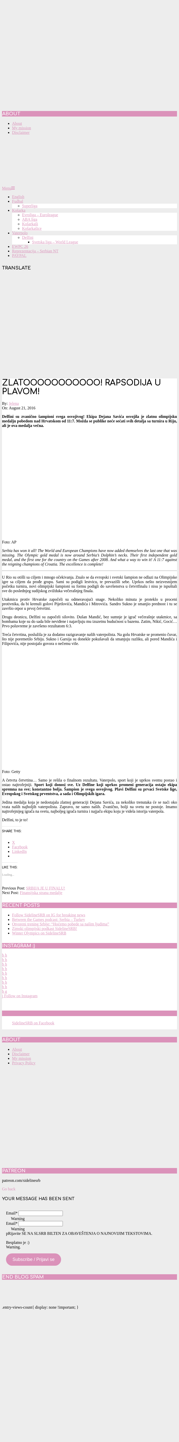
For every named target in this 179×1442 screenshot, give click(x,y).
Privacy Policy (24, 1063)
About (17, 1049)
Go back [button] (9, 1189)
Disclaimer (21, 1054)
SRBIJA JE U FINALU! (45, 888)
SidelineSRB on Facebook (38, 1013)
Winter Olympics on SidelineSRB (39, 933)
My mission (21, 1058)
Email (12, 1213)
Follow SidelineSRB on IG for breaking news (48, 915)
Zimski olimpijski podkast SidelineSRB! (44, 928)
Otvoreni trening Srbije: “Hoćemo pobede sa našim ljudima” (60, 924)
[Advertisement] (47, 325)
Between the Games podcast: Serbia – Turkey (48, 919)
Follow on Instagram (20, 996)
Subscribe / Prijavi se (34, 1259)
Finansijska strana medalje (41, 893)
